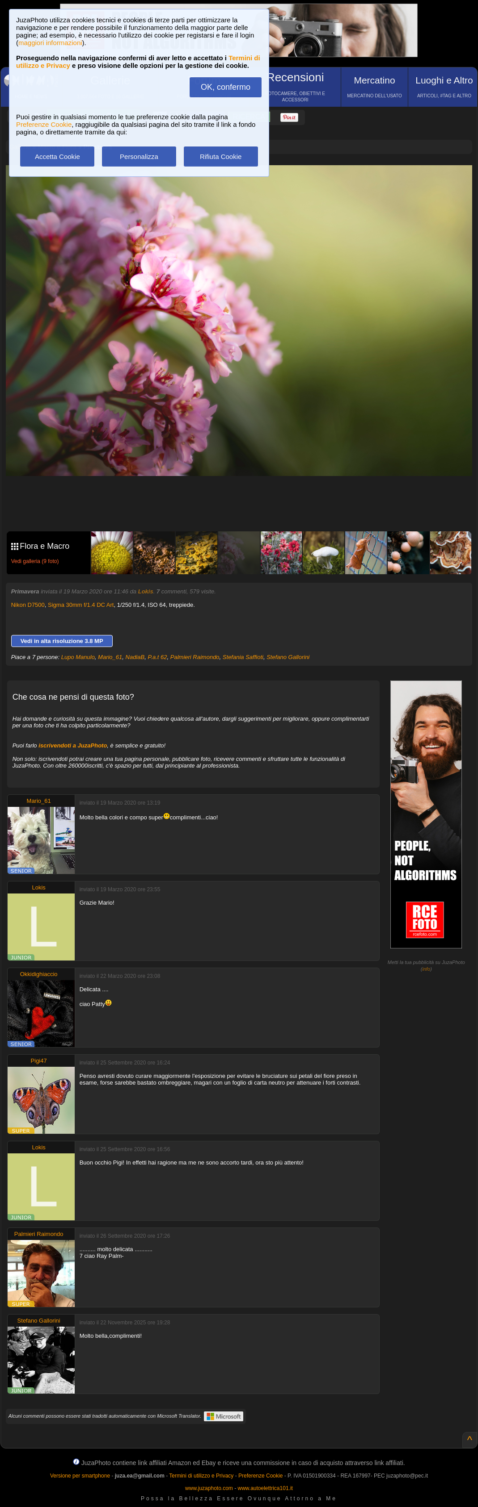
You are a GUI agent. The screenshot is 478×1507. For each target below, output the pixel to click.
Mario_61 (110, 657)
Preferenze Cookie (44, 124)
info (426, 969)
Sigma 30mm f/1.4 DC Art (81, 604)
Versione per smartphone (80, 1476)
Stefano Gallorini (287, 657)
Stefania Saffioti (243, 657)
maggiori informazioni (50, 42)
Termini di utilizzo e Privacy (201, 1476)
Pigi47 (39, 1060)
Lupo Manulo (78, 657)
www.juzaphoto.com (209, 1488)
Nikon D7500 (28, 604)
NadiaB (135, 657)
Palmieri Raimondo (195, 657)
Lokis (145, 591)
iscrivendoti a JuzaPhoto (72, 745)
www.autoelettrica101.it (264, 1488)
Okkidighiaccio (39, 974)
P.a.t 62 (157, 657)
